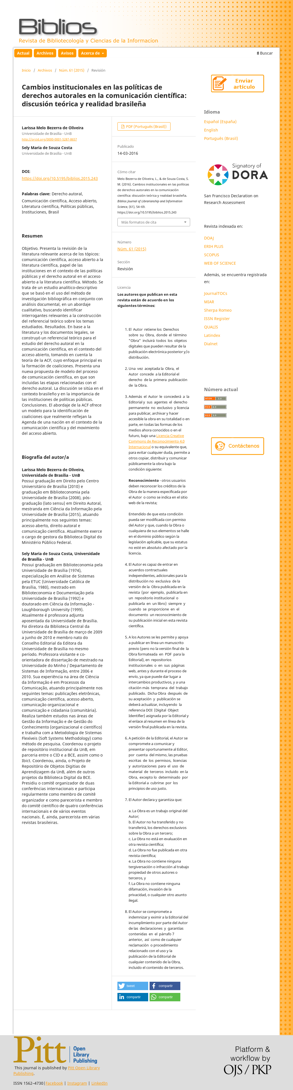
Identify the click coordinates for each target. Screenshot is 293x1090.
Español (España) (220, 121)
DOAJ (209, 238)
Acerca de (91, 53)
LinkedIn (99, 1083)
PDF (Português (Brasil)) (146, 126)
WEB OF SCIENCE (220, 263)
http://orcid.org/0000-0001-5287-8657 (49, 139)
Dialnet (211, 343)
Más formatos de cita (138, 222)
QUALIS (211, 327)
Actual (23, 53)
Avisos (67, 53)
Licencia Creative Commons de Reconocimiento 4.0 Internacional (157, 441)
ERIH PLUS (213, 246)
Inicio (26, 70)
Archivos (45, 53)
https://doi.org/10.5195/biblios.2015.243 (60, 178)
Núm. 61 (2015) (71, 70)
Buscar (265, 53)
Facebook (54, 1083)
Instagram (77, 1083)
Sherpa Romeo (217, 310)
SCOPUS (211, 254)
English (211, 130)
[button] (132, 986)
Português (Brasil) (221, 138)
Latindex (212, 335)
